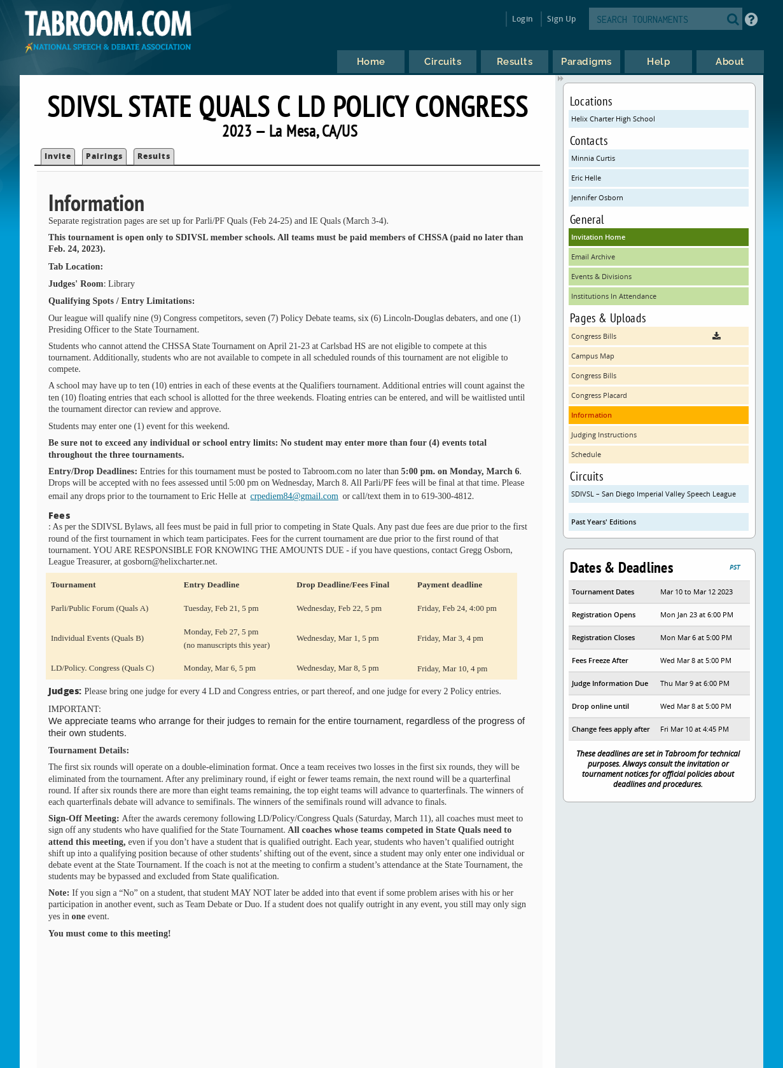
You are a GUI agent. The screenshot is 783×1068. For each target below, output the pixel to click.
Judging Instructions (604, 434)
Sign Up (561, 18)
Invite (58, 156)
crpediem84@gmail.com (294, 496)
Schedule (586, 454)
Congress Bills (593, 375)
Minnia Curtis (593, 158)
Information (591, 415)
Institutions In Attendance (613, 296)
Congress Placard (599, 395)
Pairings (104, 156)
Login (522, 18)
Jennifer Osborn (597, 197)
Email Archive (593, 256)
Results (153, 156)
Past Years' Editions (603, 521)
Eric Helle (586, 177)
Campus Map (592, 355)
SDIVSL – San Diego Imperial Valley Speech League (653, 493)
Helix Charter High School (613, 118)
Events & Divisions (601, 276)
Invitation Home (598, 237)
